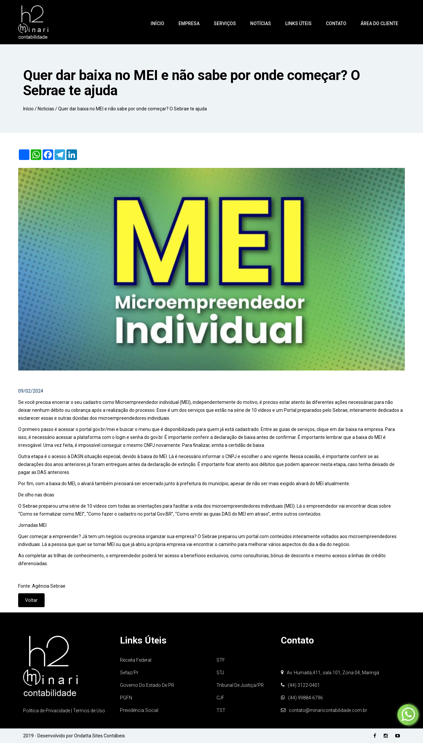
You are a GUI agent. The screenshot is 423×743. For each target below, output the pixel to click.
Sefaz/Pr (129, 672)
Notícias (260, 23)
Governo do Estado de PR (147, 685)
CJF (220, 697)
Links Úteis (298, 23)
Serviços (225, 23)
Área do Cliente (379, 23)
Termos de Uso (89, 710)
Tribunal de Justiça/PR (240, 685)
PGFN (126, 697)
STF (220, 660)
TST (220, 710)
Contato (336, 23)
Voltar (31, 600)
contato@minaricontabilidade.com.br (328, 710)
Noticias (46, 108)
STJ (220, 672)
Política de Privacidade (47, 710)
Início (157, 23)
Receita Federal (135, 660)
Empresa (189, 23)
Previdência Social (139, 710)
